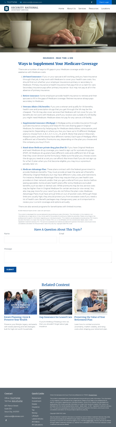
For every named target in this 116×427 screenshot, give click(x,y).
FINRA (88, 420)
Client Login (104, 2)
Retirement (36, 398)
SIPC (92, 420)
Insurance (36, 407)
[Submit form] (10, 269)
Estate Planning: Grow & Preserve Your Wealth (17, 318)
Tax (33, 410)
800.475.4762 (17, 401)
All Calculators (37, 425)
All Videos (35, 422)
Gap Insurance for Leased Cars (55, 317)
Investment (36, 401)
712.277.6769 (10, 2)
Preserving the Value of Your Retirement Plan (89, 318)
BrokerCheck (93, 395)
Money (34, 413)
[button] (61, 8)
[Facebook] (91, 2)
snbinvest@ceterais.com (31, 2)
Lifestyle (35, 416)
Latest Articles (37, 419)
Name (7, 234)
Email (61, 234)
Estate (34, 404)
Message (8, 249)
